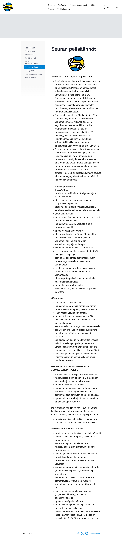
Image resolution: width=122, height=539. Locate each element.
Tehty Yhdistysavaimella (95, 533)
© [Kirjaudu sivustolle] (22, 533)
